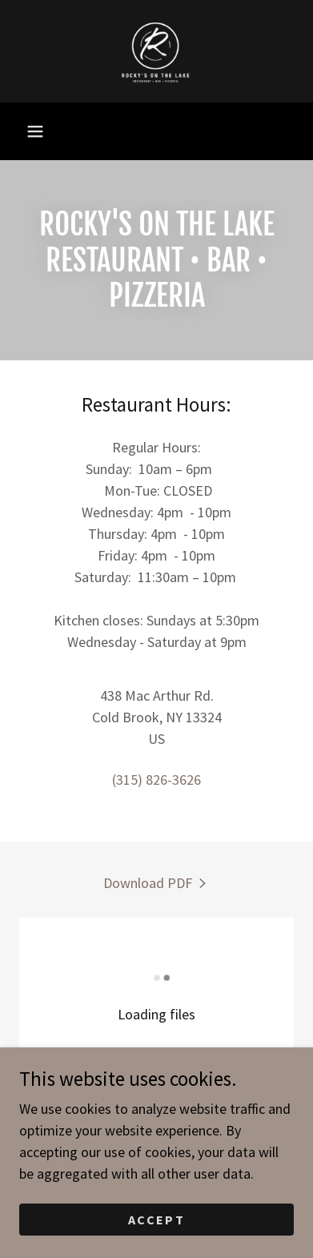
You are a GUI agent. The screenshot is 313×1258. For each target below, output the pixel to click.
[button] (35, 131)
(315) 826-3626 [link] (156, 779)
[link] (157, 51)
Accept (156, 1220)
